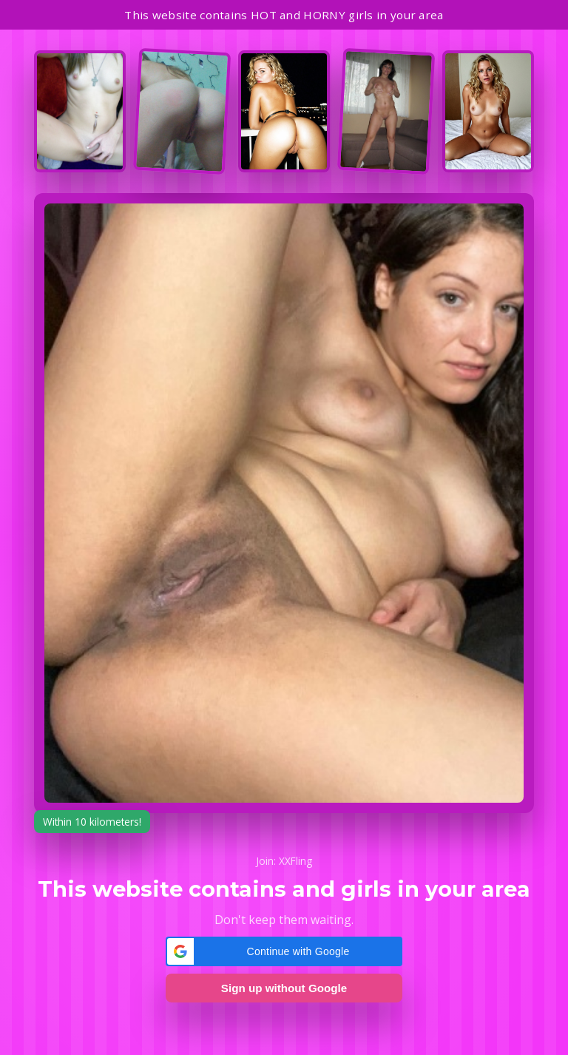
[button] (284, 951)
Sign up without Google (284, 988)
